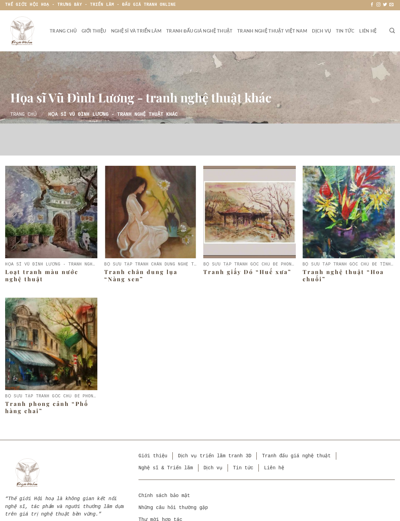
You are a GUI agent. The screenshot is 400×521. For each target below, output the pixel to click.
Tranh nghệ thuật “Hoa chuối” (343, 275)
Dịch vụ (321, 31)
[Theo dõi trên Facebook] (372, 4)
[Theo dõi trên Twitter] (385, 4)
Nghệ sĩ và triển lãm (136, 31)
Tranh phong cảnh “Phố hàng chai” (46, 407)
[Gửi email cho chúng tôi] (391, 4)
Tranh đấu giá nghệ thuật (199, 31)
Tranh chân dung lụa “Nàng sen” (141, 275)
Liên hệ (367, 31)
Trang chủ (63, 31)
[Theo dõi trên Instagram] (378, 4)
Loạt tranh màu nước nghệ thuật (41, 275)
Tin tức (345, 31)
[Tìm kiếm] (392, 30)
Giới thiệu (94, 31)
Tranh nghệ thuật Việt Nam (272, 31)
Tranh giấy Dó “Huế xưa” (247, 271)
